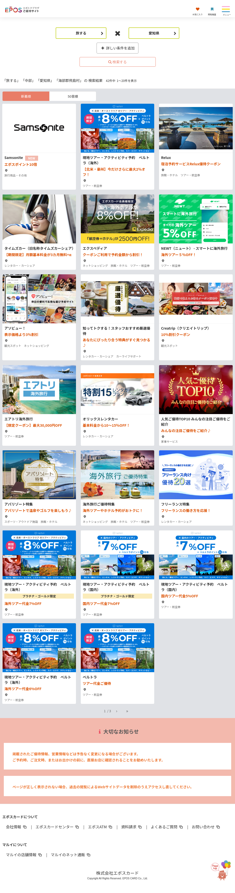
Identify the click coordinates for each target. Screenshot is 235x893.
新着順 (26, 96)
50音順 (73, 96)
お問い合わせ (206, 826)
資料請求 (132, 826)
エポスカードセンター (58, 826)
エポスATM (100, 826)
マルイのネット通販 (71, 854)
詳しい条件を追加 (117, 47)
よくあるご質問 (167, 826)
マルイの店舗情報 (24, 854)
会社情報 (16, 826)
